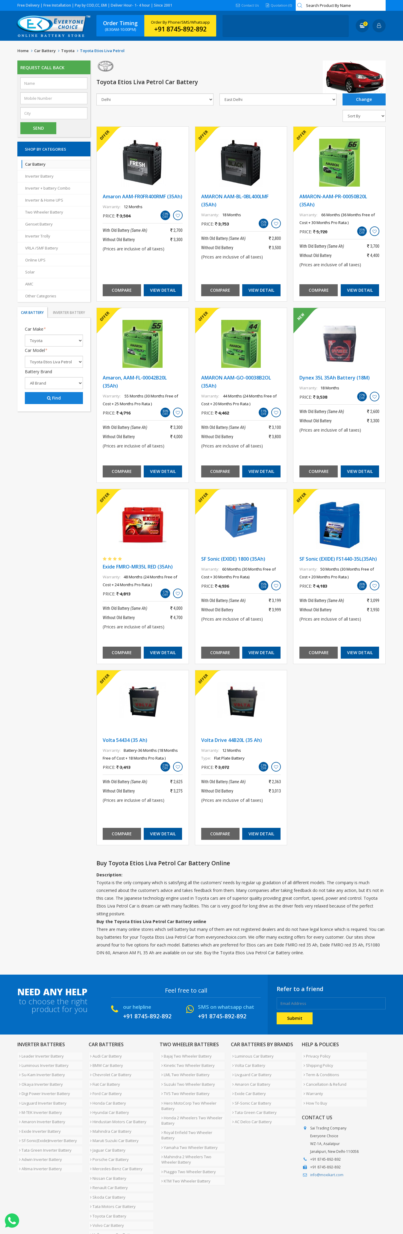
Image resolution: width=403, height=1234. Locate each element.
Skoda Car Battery (106, 1162)
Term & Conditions (319, 1069)
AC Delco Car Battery (250, 1105)
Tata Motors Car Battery (111, 1170)
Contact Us (245, 5)
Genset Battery (39, 224)
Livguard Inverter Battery (41, 1091)
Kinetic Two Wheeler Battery (186, 1062)
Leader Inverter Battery (39, 1055)
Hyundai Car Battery (108, 1098)
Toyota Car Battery (107, 1177)
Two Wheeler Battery (44, 212)
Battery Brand (38, 371)
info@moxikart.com (326, 1161)
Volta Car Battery (247, 1062)
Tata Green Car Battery (253, 1098)
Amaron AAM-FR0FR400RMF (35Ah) (142, 196)
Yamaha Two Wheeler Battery (188, 1123)
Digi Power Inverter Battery (42, 1083)
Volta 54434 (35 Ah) (125, 740)
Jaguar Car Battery (106, 1126)
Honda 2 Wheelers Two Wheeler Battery (190, 1106)
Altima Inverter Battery (38, 1141)
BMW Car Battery (105, 1062)
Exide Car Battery (247, 1083)
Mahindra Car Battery (109, 1112)
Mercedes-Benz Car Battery (115, 1141)
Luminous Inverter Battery (42, 1062)
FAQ (146, 1211)
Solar (30, 272)
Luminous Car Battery (251, 1055)
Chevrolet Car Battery (109, 1069)
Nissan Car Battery (107, 1148)
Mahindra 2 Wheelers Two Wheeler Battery (185, 1133)
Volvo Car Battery (105, 1184)
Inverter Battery (39, 176)
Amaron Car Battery (250, 1076)
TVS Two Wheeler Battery (184, 1083)
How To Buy (313, 1091)
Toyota (68, 50)
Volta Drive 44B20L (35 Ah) (231, 740)
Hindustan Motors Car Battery (117, 1105)
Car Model (36, 350)
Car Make (35, 329)
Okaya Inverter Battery (39, 1076)
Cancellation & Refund (323, 1076)
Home (23, 50)
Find (54, 398)
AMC (29, 284)
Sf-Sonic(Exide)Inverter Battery (46, 1119)
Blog (161, 1211)
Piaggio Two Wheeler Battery (187, 1143)
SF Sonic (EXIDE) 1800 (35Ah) (233, 559)
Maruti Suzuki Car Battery (113, 1119)
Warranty (311, 1083)
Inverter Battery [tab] (69, 312)
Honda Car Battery (107, 1091)
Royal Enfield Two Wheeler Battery (192, 1116)
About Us (43, 1211)
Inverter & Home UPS (44, 200)
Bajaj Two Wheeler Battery (185, 1055)
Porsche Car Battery (108, 1134)
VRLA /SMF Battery (41, 248)
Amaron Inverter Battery (40, 1105)
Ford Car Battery (104, 1083)
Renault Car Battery (107, 1155)
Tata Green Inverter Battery (43, 1126)
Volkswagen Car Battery (111, 1191)
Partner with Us (73, 1211)
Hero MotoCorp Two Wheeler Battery (187, 1093)
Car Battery (45, 50)
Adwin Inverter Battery (38, 1134)
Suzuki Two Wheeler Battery (186, 1076)
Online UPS (35, 260)
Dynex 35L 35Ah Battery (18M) (334, 377)
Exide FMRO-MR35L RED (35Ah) (138, 566)
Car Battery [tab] (32, 312)
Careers (101, 1211)
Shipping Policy (316, 1062)
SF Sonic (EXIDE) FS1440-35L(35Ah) (338, 559)
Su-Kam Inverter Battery (40, 1069)
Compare (122, 290)
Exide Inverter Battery (38, 1112)
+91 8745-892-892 (180, 29)
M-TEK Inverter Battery (38, 1098)
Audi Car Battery (104, 1055)
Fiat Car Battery (104, 1076)
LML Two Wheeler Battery (184, 1069)
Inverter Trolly (37, 236)
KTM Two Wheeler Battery (184, 1150)
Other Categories (40, 296)
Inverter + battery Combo (47, 188)
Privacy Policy (315, 1055)
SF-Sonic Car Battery (250, 1091)
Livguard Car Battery (250, 1069)
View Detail (163, 290)
